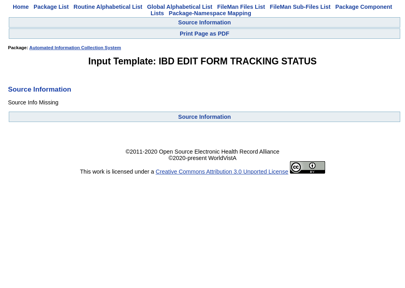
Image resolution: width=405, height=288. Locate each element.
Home (21, 7)
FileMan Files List (241, 7)
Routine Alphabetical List (107, 7)
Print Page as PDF (204, 33)
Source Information (204, 22)
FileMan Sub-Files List (300, 7)
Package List (51, 7)
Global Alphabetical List (179, 7)
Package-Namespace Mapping (210, 13)
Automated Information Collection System (75, 47)
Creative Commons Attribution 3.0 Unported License (222, 171)
